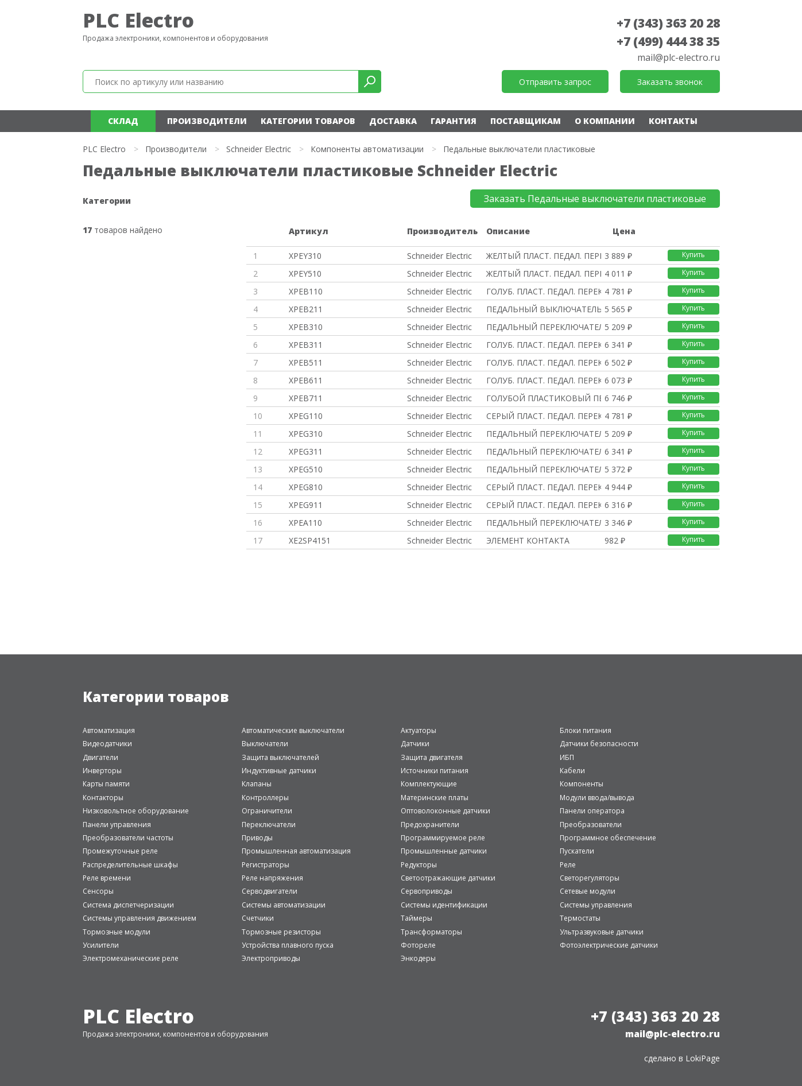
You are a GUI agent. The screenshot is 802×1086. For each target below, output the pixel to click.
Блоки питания (585, 730)
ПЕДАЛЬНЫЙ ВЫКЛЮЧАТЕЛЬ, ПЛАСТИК (543, 309)
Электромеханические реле (131, 958)
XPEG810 (306, 487)
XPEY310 (305, 255)
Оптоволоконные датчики (445, 811)
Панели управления (117, 824)
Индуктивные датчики (279, 770)
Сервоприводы (426, 891)
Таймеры (416, 918)
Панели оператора (592, 811)
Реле (568, 865)
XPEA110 (305, 522)
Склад (123, 120)
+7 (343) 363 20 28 (668, 23)
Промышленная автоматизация (296, 851)
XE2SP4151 (310, 540)
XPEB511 (306, 362)
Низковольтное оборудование (136, 811)
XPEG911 (306, 504)
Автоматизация (109, 730)
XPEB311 (306, 344)
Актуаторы (418, 730)
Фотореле (418, 945)
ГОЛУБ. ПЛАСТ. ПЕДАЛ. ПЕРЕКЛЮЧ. (543, 291)
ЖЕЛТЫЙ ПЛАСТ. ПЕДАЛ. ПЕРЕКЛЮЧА (543, 255)
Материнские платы (434, 797)
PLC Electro (138, 20)
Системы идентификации (444, 905)
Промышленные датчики (444, 851)
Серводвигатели (269, 891)
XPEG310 (306, 433)
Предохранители (430, 824)
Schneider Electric (258, 148)
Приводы (257, 838)
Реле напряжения (272, 878)
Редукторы (419, 865)
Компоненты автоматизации (367, 148)
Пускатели (577, 851)
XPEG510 (306, 469)
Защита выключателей (280, 757)
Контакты (673, 120)
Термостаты (580, 918)
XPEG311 (306, 451)
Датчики (415, 743)
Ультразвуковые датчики (602, 932)
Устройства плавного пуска (288, 945)
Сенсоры (98, 891)
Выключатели (265, 743)
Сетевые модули (587, 891)
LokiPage (702, 1058)
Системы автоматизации (284, 905)
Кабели (572, 770)
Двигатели (100, 757)
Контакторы (103, 797)
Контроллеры (265, 797)
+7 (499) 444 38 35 (668, 41)
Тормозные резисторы (281, 932)
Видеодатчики (107, 743)
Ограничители (267, 811)
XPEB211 (306, 309)
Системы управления (596, 905)
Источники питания (434, 770)
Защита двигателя (432, 757)
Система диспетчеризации (128, 905)
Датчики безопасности (599, 743)
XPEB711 (306, 398)
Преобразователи (591, 824)
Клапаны (257, 784)
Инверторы (102, 770)
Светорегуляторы (589, 878)
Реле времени (107, 878)
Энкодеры (418, 958)
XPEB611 (306, 380)
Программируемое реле (443, 838)
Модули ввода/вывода (597, 797)
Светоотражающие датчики (448, 878)
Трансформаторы (431, 932)
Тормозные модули (116, 932)
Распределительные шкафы (130, 865)
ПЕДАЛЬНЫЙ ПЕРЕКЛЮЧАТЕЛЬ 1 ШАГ (543, 326)
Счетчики (258, 918)
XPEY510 (305, 273)
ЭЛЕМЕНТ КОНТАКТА (527, 540)
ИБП (567, 757)
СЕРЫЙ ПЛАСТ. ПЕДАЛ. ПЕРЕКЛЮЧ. (543, 415)
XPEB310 (306, 326)
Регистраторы (265, 865)
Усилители (101, 945)
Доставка (393, 120)
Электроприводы (271, 958)
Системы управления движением (139, 918)
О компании (605, 120)
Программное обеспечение (608, 838)
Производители (207, 120)
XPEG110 (306, 415)
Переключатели (269, 824)
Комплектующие (429, 784)
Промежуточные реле (120, 851)
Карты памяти (106, 784)
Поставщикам (525, 120)
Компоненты (581, 784)
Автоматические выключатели (293, 730)
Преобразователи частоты (128, 838)
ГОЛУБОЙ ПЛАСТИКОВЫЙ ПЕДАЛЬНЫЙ (543, 398)
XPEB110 (306, 291)
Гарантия (453, 120)
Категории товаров (308, 120)
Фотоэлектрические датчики (609, 945)
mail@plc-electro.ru (678, 57)
